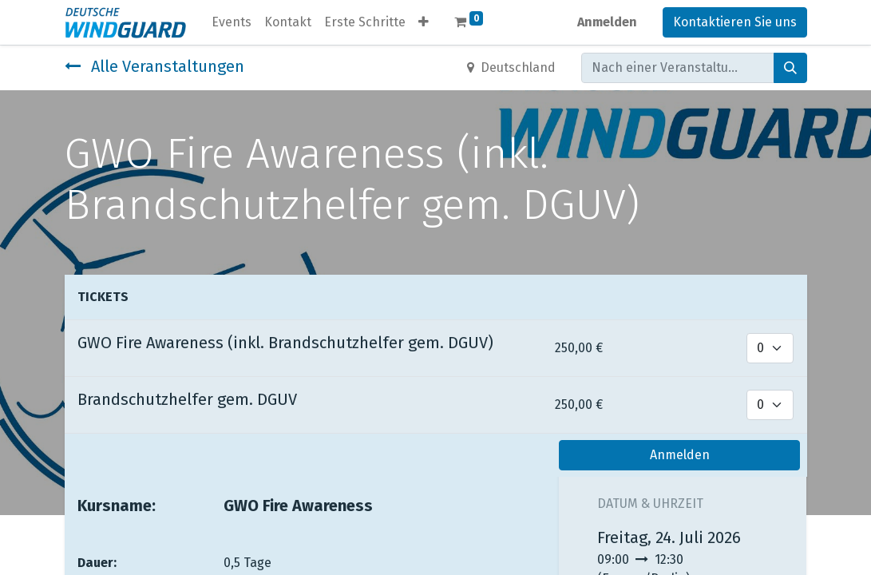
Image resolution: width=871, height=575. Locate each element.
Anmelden (607, 22)
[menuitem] (231, 22)
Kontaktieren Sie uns (735, 22)
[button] (423, 22)
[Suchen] (790, 68)
